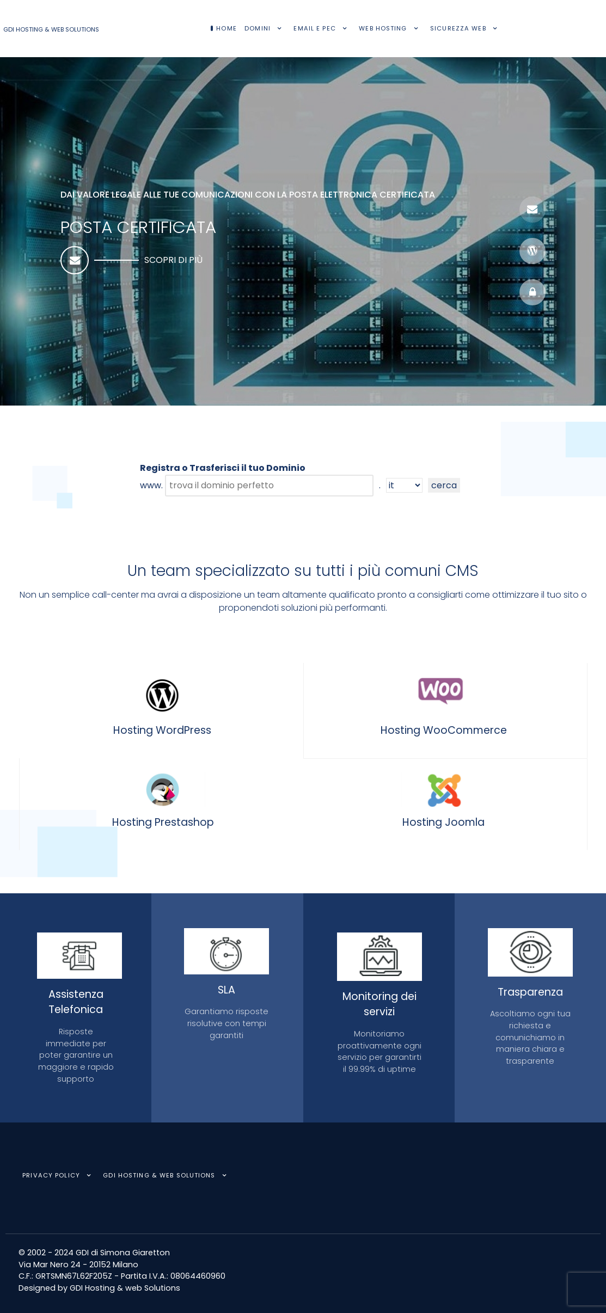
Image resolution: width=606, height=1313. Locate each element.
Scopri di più (173, 260)
